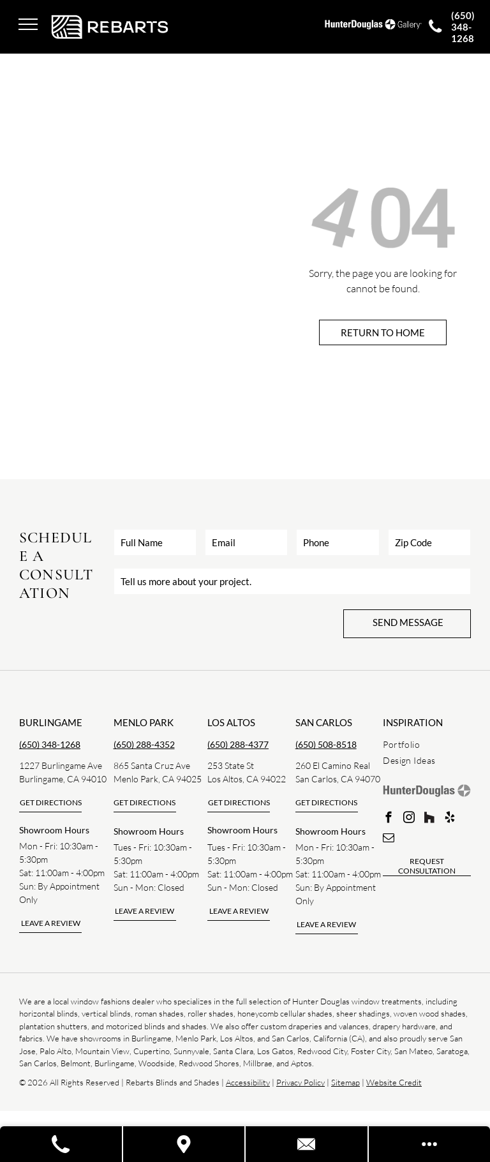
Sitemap (345, 1082)
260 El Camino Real (332, 765)
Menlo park (144, 722)
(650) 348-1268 (49, 744)
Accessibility (248, 1082)
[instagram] (408, 819)
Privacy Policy (300, 1082)
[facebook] (388, 819)
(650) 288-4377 (238, 744)
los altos (231, 722)
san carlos (323, 722)
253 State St (230, 765)
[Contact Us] (307, 1144)
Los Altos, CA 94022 (246, 778)
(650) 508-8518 (326, 744)
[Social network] (429, 819)
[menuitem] (429, 744)
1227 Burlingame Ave (60, 765)
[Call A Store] (61, 1144)
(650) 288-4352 (144, 744)
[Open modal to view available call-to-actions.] (430, 1144)
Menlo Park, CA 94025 (158, 778)
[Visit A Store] (184, 1144)
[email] (388, 840)
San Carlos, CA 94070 (337, 778)
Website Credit (394, 1082)
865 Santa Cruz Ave (152, 765)
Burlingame (50, 722)
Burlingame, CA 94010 (63, 778)
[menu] (28, 24)
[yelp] (449, 819)
